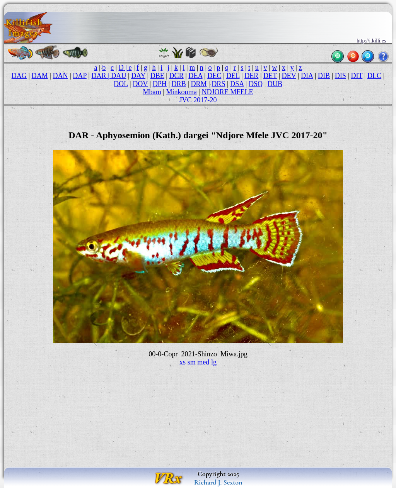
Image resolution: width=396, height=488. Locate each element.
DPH (160, 84)
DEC (214, 76)
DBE (157, 76)
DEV (289, 76)
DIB (324, 76)
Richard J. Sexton (218, 482)
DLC (374, 76)
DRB (179, 84)
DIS (340, 76)
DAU (118, 76)
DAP (80, 76)
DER (251, 76)
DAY (138, 76)
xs (182, 362)
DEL (232, 76)
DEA (195, 76)
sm (192, 362)
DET (270, 76)
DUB (275, 84)
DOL (121, 84)
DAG (19, 76)
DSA (237, 84)
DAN (60, 76)
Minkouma (181, 92)
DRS (218, 84)
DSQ (256, 84)
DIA (307, 76)
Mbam (152, 92)
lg (214, 362)
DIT (356, 76)
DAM (40, 76)
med (203, 362)
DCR (176, 76)
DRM (199, 84)
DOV (140, 84)
